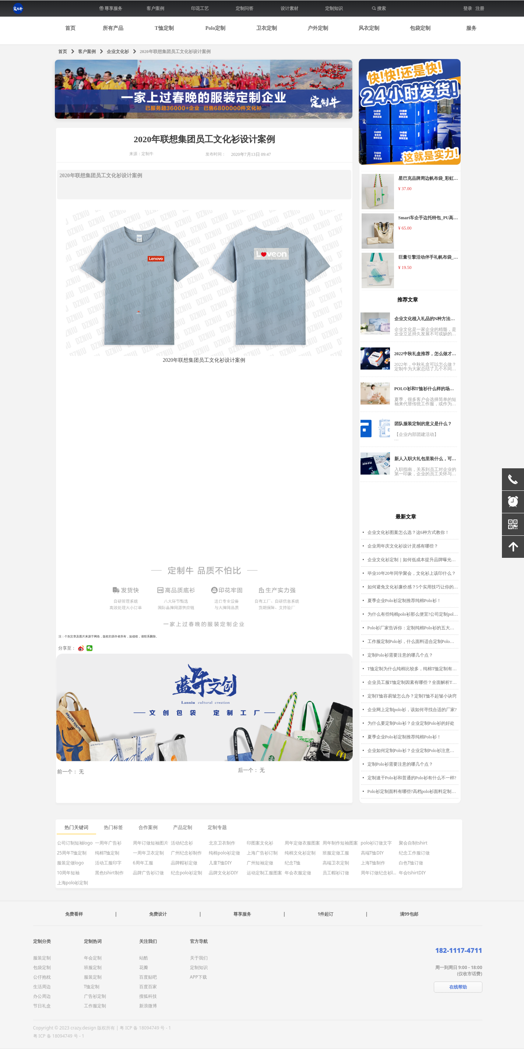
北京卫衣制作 (222, 843)
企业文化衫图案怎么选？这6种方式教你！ (408, 532)
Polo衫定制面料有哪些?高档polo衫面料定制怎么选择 (412, 791)
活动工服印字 (108, 863)
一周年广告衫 (108, 843)
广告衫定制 (95, 996)
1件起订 (325, 914)
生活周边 (42, 986)
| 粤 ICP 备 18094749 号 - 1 (143, 1028)
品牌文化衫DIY (223, 873)
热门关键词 (76, 827)
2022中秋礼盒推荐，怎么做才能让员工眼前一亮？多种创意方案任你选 (425, 355)
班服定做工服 (336, 853)
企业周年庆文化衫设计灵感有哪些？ (402, 546)
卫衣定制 (266, 28)
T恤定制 (164, 28)
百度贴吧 (148, 977)
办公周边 (42, 996)
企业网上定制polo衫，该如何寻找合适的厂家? (412, 709)
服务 (471, 28)
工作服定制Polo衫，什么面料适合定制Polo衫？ (412, 641)
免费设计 (158, 914)
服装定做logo (70, 863)
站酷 (143, 958)
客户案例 (87, 51)
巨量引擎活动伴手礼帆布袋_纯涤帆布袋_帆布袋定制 (428, 258)
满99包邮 (409, 914)
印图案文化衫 (260, 843)
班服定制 (93, 967)
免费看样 (74, 914)
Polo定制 (215, 28)
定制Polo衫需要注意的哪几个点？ (400, 655)
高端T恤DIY (372, 853)
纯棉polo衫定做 (224, 853)
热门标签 (113, 827)
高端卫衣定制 (336, 863)
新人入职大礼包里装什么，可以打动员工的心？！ (425, 460)
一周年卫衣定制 (148, 853)
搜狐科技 (148, 996)
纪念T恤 (292, 863)
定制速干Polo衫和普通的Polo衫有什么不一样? (411, 777)
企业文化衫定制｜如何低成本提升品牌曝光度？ (412, 559)
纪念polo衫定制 (186, 873)
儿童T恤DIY (220, 863)
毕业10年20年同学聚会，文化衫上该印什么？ (411, 573)
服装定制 (42, 958)
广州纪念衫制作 (186, 853)
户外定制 (317, 28)
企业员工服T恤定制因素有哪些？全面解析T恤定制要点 (412, 682)
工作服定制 (95, 1006)
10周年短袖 (68, 873)
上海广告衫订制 (262, 853)
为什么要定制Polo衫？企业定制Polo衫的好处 (410, 723)
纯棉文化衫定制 (300, 853)
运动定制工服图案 (264, 873)
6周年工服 (143, 863)
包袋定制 (420, 28)
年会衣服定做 (298, 873)
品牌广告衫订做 (148, 873)
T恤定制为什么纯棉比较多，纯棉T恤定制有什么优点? (412, 668)
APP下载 (198, 977)
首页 (62, 51)
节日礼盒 (42, 1006)
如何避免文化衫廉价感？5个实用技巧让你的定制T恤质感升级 (412, 587)
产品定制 (182, 827)
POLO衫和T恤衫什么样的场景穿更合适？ (424, 390)
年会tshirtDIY (412, 873)
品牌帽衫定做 (184, 863)
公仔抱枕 (42, 977)
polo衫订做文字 (376, 843)
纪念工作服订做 (414, 853)
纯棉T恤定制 (107, 853)
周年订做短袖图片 (150, 843)
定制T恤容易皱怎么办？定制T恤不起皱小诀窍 (412, 696)
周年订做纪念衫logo (379, 873)
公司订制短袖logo (75, 843)
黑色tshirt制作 (109, 873)
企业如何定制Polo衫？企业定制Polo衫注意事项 (412, 750)
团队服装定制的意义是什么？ (423, 423)
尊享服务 (242, 914)
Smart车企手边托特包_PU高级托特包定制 (428, 218)
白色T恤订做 (411, 863)
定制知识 (199, 967)
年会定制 (93, 958)
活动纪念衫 (182, 843)
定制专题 (217, 827)
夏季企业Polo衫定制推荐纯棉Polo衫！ (404, 600)
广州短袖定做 (260, 863)
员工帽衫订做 (336, 873)
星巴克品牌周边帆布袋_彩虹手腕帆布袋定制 (428, 179)
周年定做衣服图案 (302, 843)
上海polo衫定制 (72, 883)
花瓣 (143, 967)
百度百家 (148, 986)
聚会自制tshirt (413, 843)
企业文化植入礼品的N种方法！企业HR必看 (424, 320)
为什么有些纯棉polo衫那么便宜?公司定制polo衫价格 (412, 614)
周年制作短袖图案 (340, 843)
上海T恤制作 (373, 863)
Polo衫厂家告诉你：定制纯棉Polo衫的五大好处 (412, 627)
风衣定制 (369, 28)
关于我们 (199, 958)
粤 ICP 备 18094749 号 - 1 (58, 1036)
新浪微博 (148, 1006)
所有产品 (113, 28)
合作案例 (148, 827)
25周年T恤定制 (72, 853)
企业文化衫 (118, 51)
